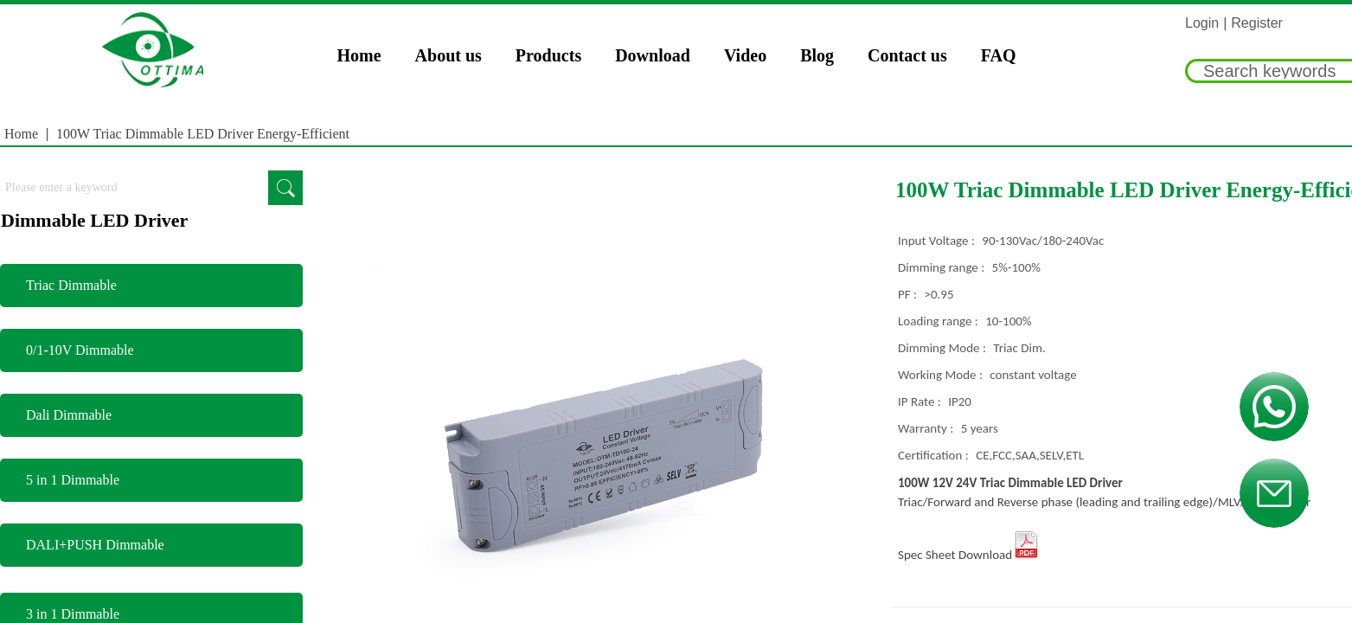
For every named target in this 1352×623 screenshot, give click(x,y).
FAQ (998, 55)
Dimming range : (943, 267)
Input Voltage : (937, 240)
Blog (817, 55)
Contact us (907, 55)
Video (745, 55)
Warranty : (927, 428)
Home (359, 55)
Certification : (934, 455)
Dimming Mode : (943, 348)
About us (448, 55)
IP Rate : (921, 401)
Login (1202, 23)
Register (1257, 23)
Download (652, 55)
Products (548, 55)
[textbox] (134, 187)
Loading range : (939, 321)
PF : (908, 294)
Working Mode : (941, 374)
